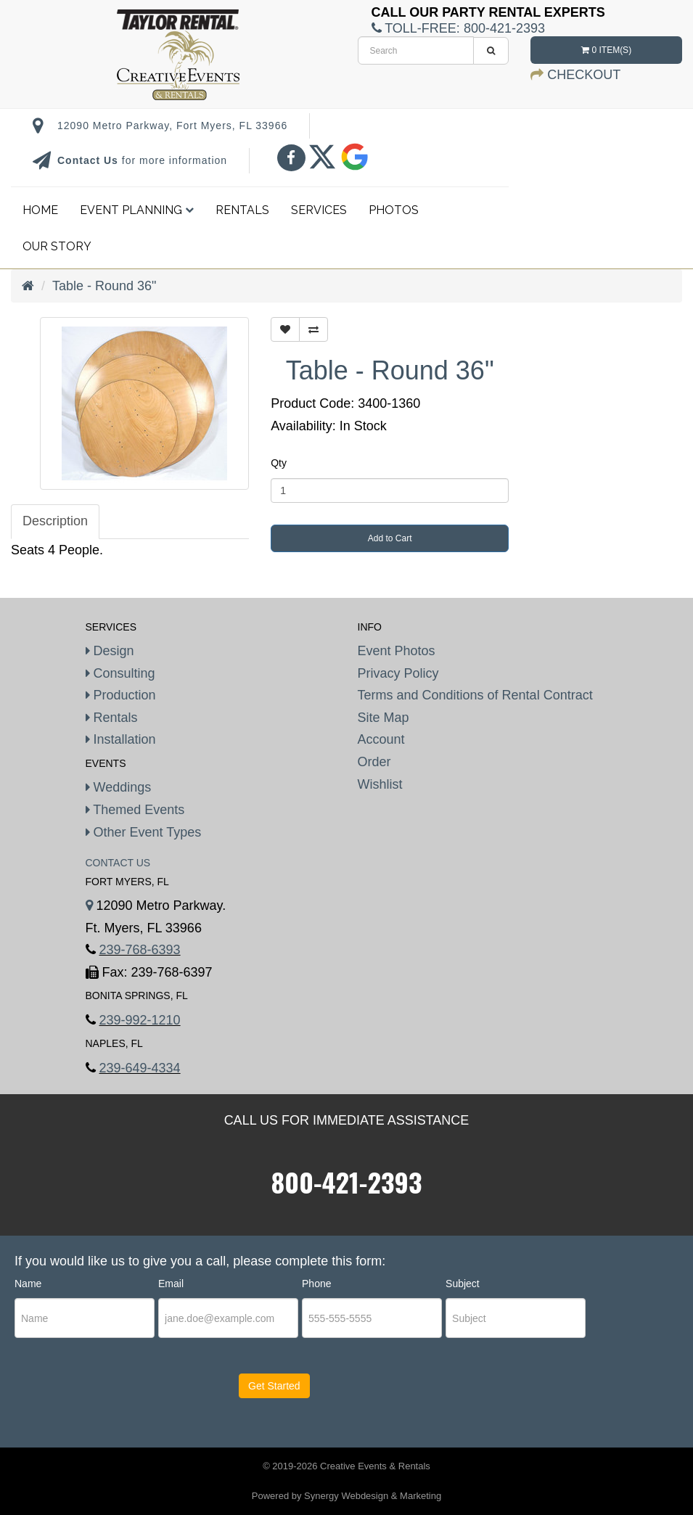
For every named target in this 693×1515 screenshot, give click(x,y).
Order (374, 762)
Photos (394, 210)
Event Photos (396, 651)
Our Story (56, 246)
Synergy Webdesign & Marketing (372, 1495)
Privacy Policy (398, 673)
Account (381, 739)
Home (40, 210)
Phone (316, 1283)
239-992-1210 (140, 1020)
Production (121, 695)
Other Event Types (144, 832)
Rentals (242, 210)
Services (319, 210)
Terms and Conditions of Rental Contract (475, 695)
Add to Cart (390, 538)
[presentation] (103, 1398)
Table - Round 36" (104, 286)
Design (110, 651)
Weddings (119, 787)
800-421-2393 (346, 1181)
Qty (279, 463)
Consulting (120, 673)
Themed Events (135, 809)
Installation (121, 739)
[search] (416, 50)
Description (55, 521)
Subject (463, 1283)
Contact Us (89, 160)
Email (171, 1283)
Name (28, 1283)
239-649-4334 (140, 1068)
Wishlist (380, 784)
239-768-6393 (140, 950)
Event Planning (137, 210)
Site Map (383, 717)
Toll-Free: (458, 28)
